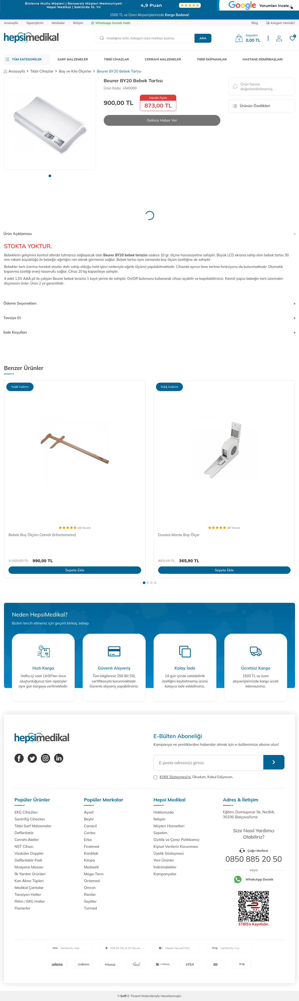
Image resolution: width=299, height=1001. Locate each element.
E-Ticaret (134, 996)
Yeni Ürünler (164, 860)
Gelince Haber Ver (161, 120)
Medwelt (91, 867)
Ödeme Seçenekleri (149, 303)
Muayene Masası (29, 867)
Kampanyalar (165, 874)
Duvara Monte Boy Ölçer (179, 534)
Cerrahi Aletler (27, 839)
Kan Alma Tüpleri (29, 880)
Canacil (90, 826)
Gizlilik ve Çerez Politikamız (177, 839)
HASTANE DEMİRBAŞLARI (263, 59)
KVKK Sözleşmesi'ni (175, 777)
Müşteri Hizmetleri (169, 826)
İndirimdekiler (165, 867)
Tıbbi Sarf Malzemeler (33, 826)
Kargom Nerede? (280, 23)
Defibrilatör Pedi (28, 860)
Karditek (91, 853)
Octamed (91, 880)
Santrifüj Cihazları (30, 819)
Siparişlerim (35, 23)
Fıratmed (91, 846)
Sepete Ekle (75, 569)
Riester (90, 894)
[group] (50, 123)
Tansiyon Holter (28, 894)
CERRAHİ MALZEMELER (163, 59)
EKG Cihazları (26, 812)
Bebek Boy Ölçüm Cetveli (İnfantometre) (42, 534)
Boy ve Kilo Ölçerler (75, 71)
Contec (90, 832)
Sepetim (161, 832)
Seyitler (90, 901)
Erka (88, 839)
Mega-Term (93, 874)
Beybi (88, 819)
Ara (203, 38)
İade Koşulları (149, 332)
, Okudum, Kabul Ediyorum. (193, 777)
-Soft (122, 996)
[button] (50, 176)
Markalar (58, 23)
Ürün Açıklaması (149, 233)
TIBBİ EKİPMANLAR (212, 59)
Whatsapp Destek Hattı (110, 23)
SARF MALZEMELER (73, 59)
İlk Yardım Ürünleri (30, 874)
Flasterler (22, 908)
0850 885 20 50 (253, 859)
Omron (90, 887)
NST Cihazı (24, 846)
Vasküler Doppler (29, 853)
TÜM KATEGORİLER (27, 59)
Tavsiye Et (149, 317)
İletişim (78, 23)
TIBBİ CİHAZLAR (116, 59)
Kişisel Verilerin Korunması (176, 846)
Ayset (89, 812)
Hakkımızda (164, 812)
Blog (254, 23)
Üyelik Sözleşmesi (169, 853)
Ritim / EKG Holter (30, 901)
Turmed (90, 908)
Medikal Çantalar (29, 887)
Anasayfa (11, 23)
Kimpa (89, 860)
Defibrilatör (24, 832)
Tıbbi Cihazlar (42, 71)
